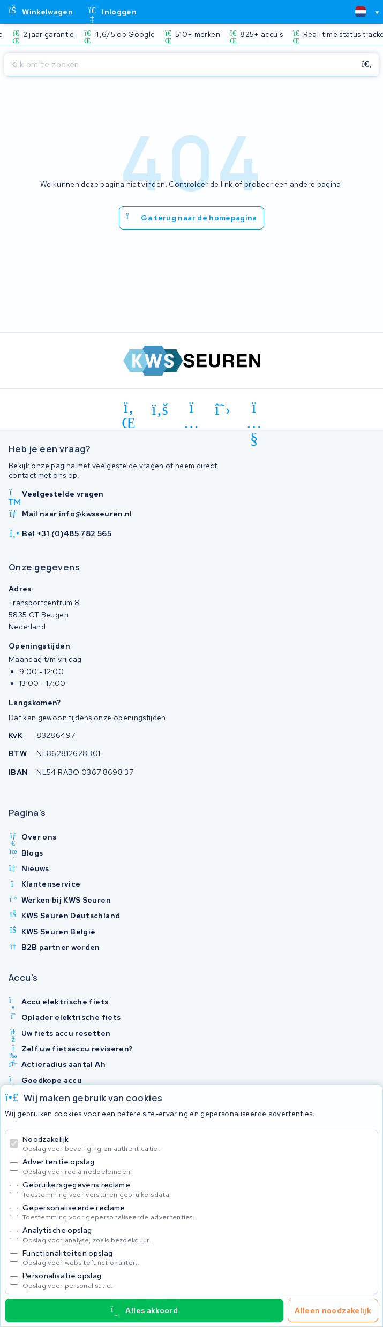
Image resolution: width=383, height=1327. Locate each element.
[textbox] (360, 11)
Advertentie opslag (197, 1166)
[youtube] (254, 409)
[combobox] (362, 11)
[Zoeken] (179, 65)
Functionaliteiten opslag (197, 1257)
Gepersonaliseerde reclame (197, 1212)
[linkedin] (129, 409)
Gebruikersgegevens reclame (197, 1189)
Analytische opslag (197, 1234)
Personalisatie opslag (197, 1280)
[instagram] (191, 409)
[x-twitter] (223, 409)
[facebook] (160, 409)
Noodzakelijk (197, 1143)
